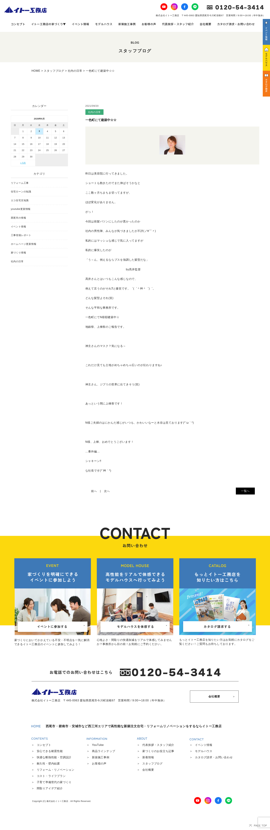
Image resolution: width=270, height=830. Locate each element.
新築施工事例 (127, 24)
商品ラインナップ (103, 751)
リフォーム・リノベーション (55, 769)
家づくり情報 (18, 252)
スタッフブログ (152, 763)
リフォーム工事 (20, 183)
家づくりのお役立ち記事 (158, 751)
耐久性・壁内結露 (48, 763)
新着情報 (148, 757)
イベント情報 (80, 24)
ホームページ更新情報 (23, 244)
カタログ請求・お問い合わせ (236, 24)
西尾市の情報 (18, 217)
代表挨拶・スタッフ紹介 (178, 24)
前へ (94, 491)
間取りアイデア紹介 (50, 788)
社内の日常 (17, 261)
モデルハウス (103, 24)
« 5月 (23, 163)
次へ (107, 491)
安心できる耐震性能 (50, 751)
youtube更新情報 (21, 209)
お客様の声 (149, 24)
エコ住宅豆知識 (20, 200)
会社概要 (205, 24)
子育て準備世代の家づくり (54, 782)
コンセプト (18, 24)
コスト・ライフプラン (51, 775)
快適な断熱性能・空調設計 (54, 757)
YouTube (98, 744)
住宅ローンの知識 (21, 191)
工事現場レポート (21, 235)
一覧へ (245, 490)
